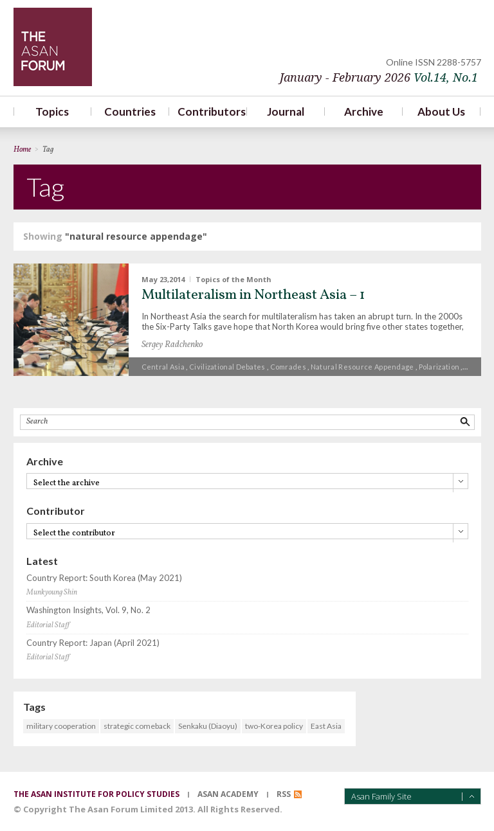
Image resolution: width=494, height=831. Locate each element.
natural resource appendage (362, 366)
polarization (439, 366)
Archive (363, 111)
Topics (52, 111)
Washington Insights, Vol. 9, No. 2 (88, 610)
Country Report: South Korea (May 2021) (104, 578)
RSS (284, 794)
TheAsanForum (53, 47)
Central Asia (163, 366)
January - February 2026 (379, 77)
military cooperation (61, 726)
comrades (288, 366)
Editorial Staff (47, 625)
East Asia (326, 726)
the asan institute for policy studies (96, 794)
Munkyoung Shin (51, 592)
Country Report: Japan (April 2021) (93, 643)
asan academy (228, 794)
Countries (130, 111)
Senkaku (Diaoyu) (207, 726)
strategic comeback (137, 726)
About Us (441, 111)
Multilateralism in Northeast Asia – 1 (253, 295)
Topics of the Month (233, 279)
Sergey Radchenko (172, 345)
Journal (285, 111)
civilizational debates (227, 366)
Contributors (208, 111)
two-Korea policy (274, 726)
